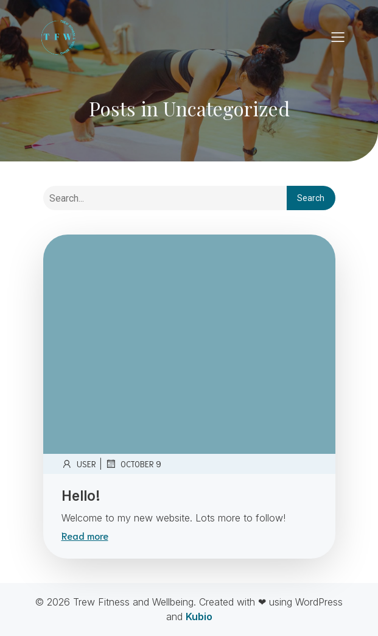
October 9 (133, 464)
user (78, 464)
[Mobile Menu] (338, 36)
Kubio (199, 616)
